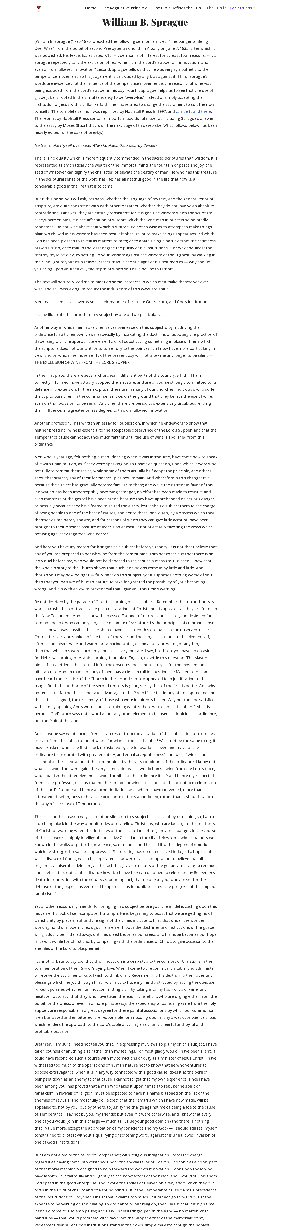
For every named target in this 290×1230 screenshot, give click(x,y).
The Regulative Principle (124, 8)
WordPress (49, 1224)
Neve (7, 1224)
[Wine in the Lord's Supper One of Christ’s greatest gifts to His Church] (38, 8)
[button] (254, 8)
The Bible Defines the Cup (176, 8)
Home (90, 8)
